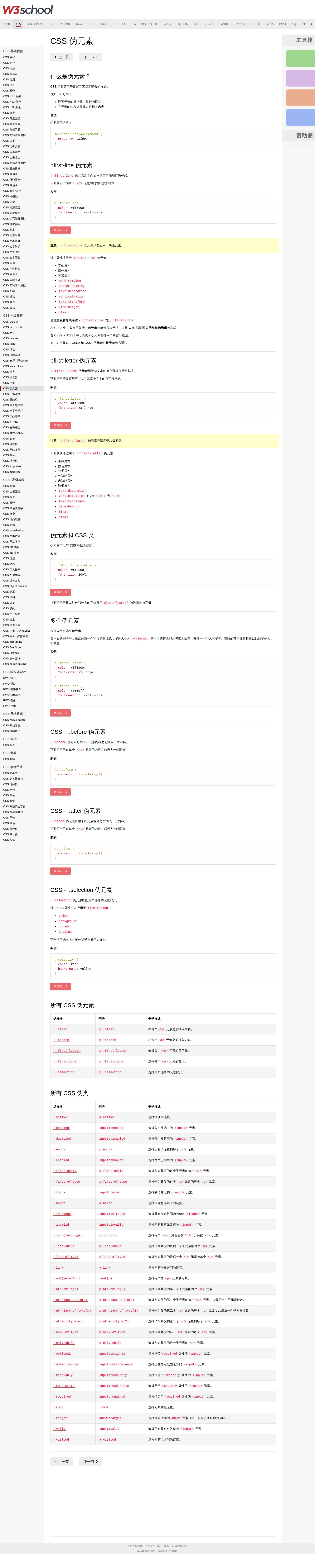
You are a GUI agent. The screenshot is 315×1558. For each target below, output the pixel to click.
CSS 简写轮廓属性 (14, 218)
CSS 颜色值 (10, 828)
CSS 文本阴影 (11, 257)
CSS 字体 (9, 263)
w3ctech (162, 1551)
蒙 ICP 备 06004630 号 (176, 1546)
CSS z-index (10, 338)
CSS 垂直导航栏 (13, 405)
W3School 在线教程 (28, 9)
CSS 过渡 (9, 558)
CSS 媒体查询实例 (14, 664)
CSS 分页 (9, 602)
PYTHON (64, 24)
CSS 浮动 (9, 349)
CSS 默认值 (10, 834)
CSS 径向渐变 (11, 519)
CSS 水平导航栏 (13, 410)
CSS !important (12, 466)
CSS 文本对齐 (11, 235)
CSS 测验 (9, 759)
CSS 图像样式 (11, 575)
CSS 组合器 (10, 377)
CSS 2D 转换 (11, 547)
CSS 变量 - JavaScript (16, 630)
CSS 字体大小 (11, 274)
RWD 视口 (9, 683)
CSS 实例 (9, 745)
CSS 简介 (9, 62)
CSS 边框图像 (11, 491)
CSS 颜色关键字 (13, 508)
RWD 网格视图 (12, 689)
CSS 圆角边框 (11, 168)
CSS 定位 (9, 332)
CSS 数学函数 (11, 471)
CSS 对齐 (9, 371)
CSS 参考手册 (11, 773)
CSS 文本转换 (11, 246)
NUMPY (209, 24)
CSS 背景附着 (11, 129)
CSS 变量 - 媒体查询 (15, 636)
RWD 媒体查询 (12, 694)
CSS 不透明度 (11, 394)
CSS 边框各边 (11, 157)
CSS (18, 24)
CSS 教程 (9, 57)
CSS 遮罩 (9, 591)
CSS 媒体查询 (11, 658)
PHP (90, 24)
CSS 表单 (9, 438)
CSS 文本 (9, 229)
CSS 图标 (9, 290)
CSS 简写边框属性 (14, 162)
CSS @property (12, 641)
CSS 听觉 (9, 800)
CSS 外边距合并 (13, 179)
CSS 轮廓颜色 (11, 213)
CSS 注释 (9, 85)
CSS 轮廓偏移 (11, 224)
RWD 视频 (9, 705)
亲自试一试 (60, 230)
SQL (50, 24)
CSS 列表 (9, 302)
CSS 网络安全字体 (14, 806)
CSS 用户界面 (11, 613)
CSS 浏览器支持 (13, 778)
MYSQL (167, 24)
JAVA (78, 24)
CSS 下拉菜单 (11, 416)
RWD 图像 (9, 700)
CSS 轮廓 (9, 201)
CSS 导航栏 (10, 399)
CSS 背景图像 (11, 118)
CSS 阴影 (9, 524)
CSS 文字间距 (11, 252)
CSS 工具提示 (11, 569)
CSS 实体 (9, 839)
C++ (124, 24)
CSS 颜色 (9, 90)
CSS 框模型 (10, 196)
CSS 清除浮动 (11, 355)
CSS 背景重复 (11, 124)
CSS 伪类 (9, 382)
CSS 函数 (9, 789)
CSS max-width (12, 327)
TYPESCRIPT (243, 24)
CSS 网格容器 (11, 725)
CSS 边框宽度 (11, 146)
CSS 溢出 (9, 343)
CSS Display (10, 321)
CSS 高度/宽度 (12, 190)
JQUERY (183, 24)
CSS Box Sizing (12, 647)
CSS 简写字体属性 (14, 285)
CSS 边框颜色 (11, 151)
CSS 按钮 (9, 597)
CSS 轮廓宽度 (11, 207)
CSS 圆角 (9, 485)
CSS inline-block (13, 366)
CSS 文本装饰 (11, 240)
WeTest (173, 1551)
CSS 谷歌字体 (11, 279)
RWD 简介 (9, 678)
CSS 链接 (9, 296)
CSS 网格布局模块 (14, 719)
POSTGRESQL (288, 24)
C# (134, 24)
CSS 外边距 (10, 174)
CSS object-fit (11, 580)
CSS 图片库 (10, 421)
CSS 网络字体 (11, 541)
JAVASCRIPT (34, 24)
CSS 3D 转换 (11, 552)
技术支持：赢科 (154, 1546)
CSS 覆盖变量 (11, 625)
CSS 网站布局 (11, 449)
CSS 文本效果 (11, 536)
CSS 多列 (9, 608)
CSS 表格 (9, 307)
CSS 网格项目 (11, 731)
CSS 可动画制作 (13, 812)
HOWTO (104, 24)
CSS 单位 (9, 455)
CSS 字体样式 (11, 268)
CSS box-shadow (13, 530)
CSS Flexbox (11, 652)
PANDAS (224, 24)
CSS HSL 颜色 (12, 107)
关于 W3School (135, 1546)
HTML (7, 24)
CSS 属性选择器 (13, 433)
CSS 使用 (9, 79)
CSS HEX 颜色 (12, 101)
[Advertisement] (163, 1503)
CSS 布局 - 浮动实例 (15, 360)
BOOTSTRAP (149, 24)
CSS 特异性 (10, 460)
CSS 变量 (9, 619)
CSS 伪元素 (10, 388)
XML (196, 24)
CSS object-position (15, 586)
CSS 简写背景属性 (14, 135)
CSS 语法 (9, 68)
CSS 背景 (9, 112)
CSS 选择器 (10, 73)
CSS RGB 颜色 (12, 96)
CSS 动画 (9, 563)
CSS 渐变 (9, 513)
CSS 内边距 (10, 185)
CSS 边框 (9, 140)
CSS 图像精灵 (11, 427)
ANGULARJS (266, 24)
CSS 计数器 (10, 444)
